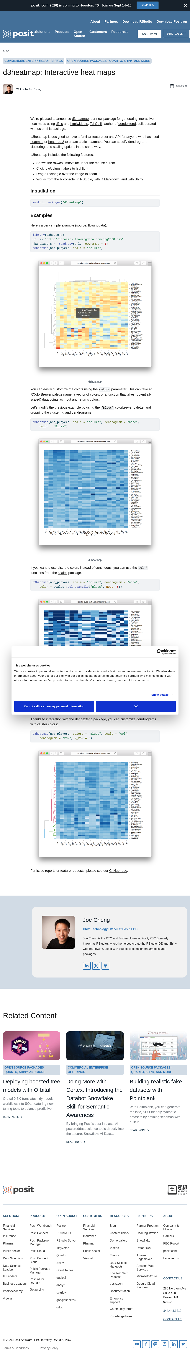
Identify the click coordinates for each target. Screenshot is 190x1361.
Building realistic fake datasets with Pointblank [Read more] (156, 1089)
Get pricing (37, 1289)
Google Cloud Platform (146, 1285)
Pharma (8, 1243)
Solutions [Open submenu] (42, 32)
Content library (119, 1233)
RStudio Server (66, 1240)
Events (114, 1255)
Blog (6, 51)
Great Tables (64, 1270)
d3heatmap (80, 119)
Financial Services (9, 1227)
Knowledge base (121, 1316)
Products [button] (38, 1216)
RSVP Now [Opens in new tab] (147, 5)
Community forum (121, 1308)
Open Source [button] (67, 1216)
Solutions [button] (11, 1216)
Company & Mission (171, 1227)
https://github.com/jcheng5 (105, 966)
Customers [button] (92, 1216)
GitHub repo (118, 871)
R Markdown (110, 179)
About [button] (168, 1216)
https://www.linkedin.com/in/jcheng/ (87, 966)
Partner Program (147, 1225)
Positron (61, 1225)
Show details (160, 694)
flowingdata (96, 225)
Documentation (120, 1291)
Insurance (9, 1236)
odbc (59, 1307)
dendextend (127, 124)
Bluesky (183, 1344)
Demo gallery (176, 34)
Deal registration (147, 1233)
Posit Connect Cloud (39, 1260)
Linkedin (174, 1344)
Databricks (144, 1248)
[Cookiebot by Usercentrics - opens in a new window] (159, 652)
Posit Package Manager (39, 1242)
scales (62, 573)
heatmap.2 (56, 142)
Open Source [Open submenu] (79, 34)
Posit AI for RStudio (37, 1281)
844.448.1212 (172, 1310)
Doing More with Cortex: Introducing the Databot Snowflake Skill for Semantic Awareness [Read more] (94, 1098)
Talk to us (149, 34)
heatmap (36, 142)
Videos (114, 1248)
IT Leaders (10, 1276)
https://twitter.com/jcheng (96, 966)
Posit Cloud (37, 1250)
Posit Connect (39, 1233)
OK (136, 706)
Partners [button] (145, 1216)
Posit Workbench (41, 1225)
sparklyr (61, 1292)
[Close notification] (185, 5)
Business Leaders (15, 1283)
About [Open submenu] (95, 21)
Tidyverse (62, 1248)
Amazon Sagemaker (144, 1257)
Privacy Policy (49, 1348)
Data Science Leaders (12, 1267)
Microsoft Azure (147, 1276)
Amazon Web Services (145, 1267)
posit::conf (116, 1283)
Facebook (146, 1344)
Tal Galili (96, 124)
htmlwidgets (79, 124)
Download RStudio (137, 21)
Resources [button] (119, 1216)
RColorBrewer (40, 394)
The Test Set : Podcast (119, 1275)
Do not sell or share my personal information (54, 706)
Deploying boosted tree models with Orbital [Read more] (31, 1085)
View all (8, 1298)
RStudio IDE (64, 1233)
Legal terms (171, 1258)
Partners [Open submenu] (111, 21)
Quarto (60, 1255)
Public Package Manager (40, 1270)
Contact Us (173, 1278)
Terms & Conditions (16, 1348)
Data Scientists (13, 1258)
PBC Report (171, 1243)
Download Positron (172, 21)
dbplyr (60, 1285)
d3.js (59, 124)
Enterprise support (116, 1300)
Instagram (164, 1344)
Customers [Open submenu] (98, 32)
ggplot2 (61, 1277)
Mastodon (155, 1344)
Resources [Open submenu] (119, 32)
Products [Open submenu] (62, 32)
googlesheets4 (66, 1300)
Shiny (139, 179)
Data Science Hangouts (118, 1264)
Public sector (11, 1250)
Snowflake (143, 1240)
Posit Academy (13, 1291)
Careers (168, 1236)
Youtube (137, 1344)
